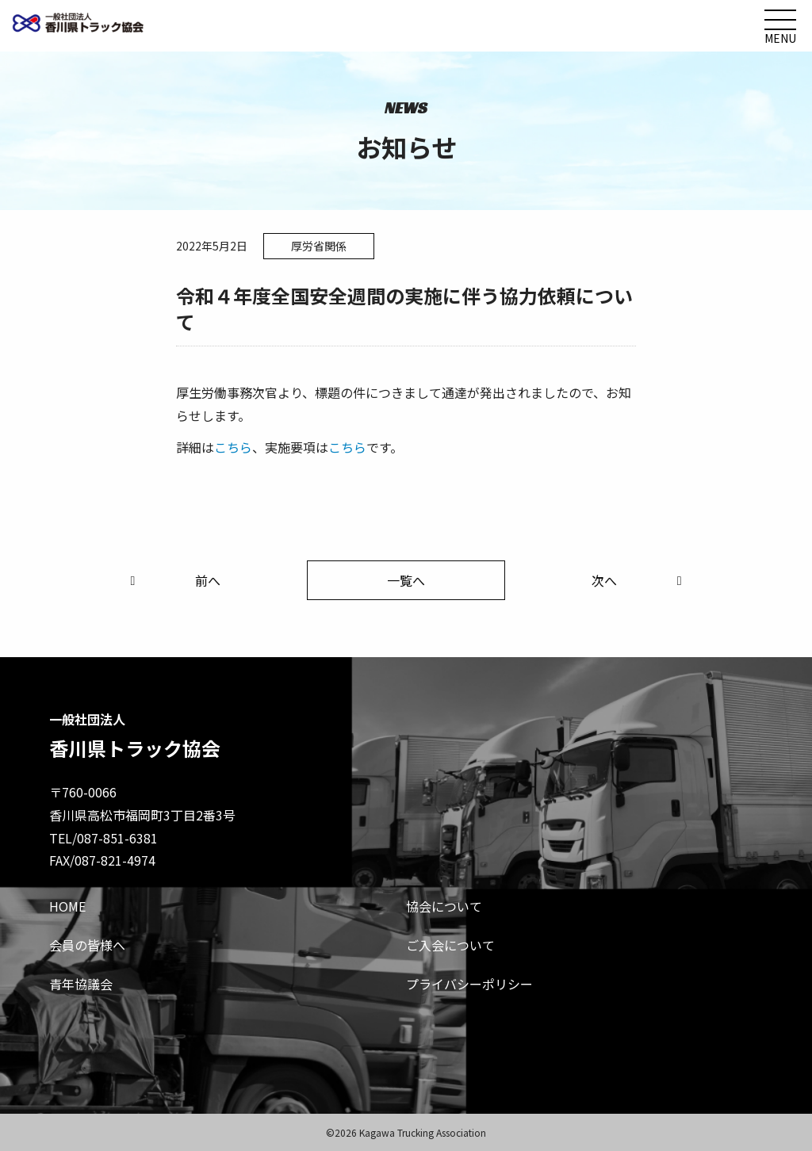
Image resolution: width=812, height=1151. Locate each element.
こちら (233, 447)
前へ (172, 580)
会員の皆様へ (87, 944)
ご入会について (450, 944)
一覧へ (406, 580)
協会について (444, 906)
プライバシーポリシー (469, 983)
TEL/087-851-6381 (103, 837)
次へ (640, 580)
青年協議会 (81, 983)
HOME (67, 906)
